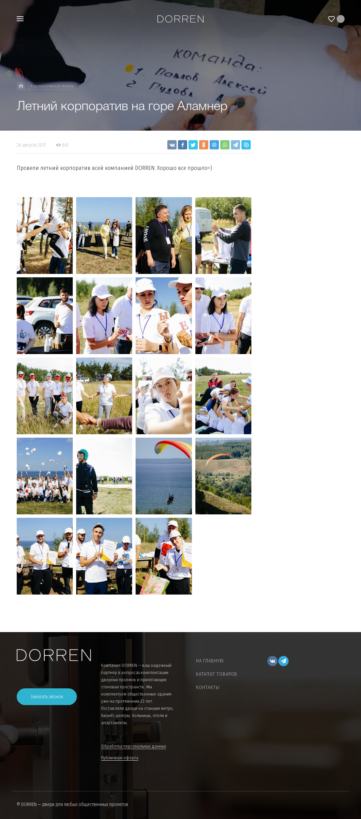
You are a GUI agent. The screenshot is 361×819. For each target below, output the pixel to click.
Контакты (208, 687)
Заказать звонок (46, 697)
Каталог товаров (216, 674)
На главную (210, 661)
